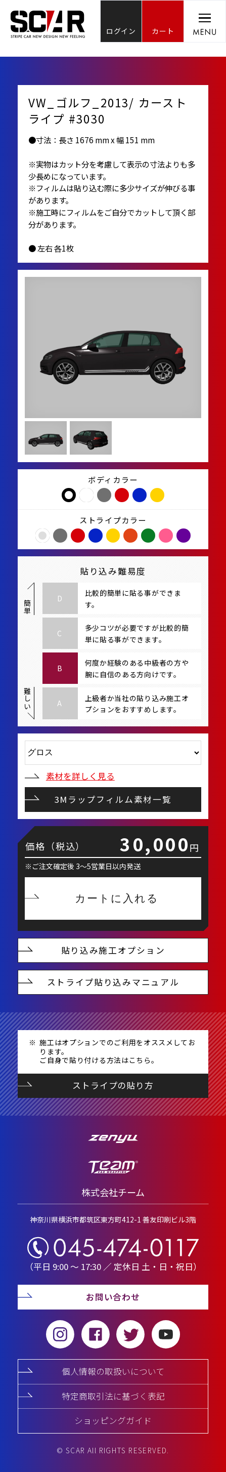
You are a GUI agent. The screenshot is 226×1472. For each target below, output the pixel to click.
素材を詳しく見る (70, 776)
